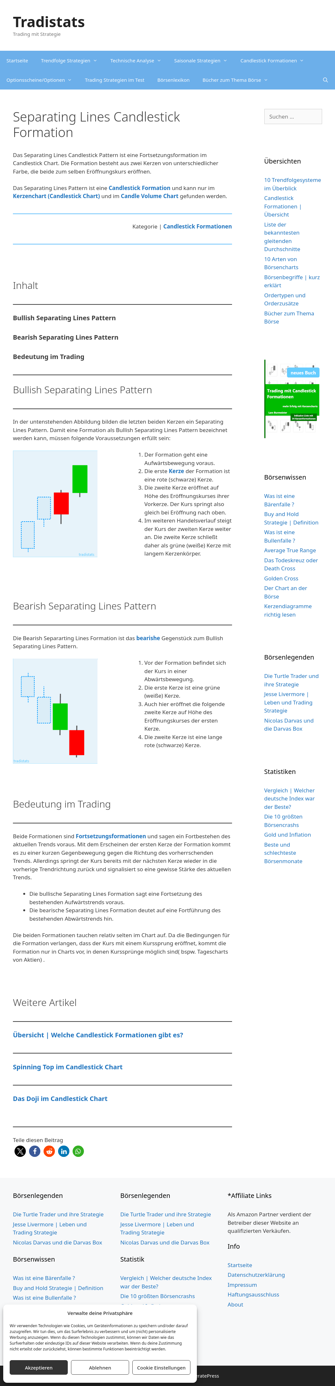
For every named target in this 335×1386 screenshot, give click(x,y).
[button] (20, 1151)
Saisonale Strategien (204, 60)
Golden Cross (281, 578)
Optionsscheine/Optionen (42, 80)
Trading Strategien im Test (114, 80)
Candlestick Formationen (275, 60)
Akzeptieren (39, 1367)
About (235, 1304)
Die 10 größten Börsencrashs (157, 1296)
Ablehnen (100, 1367)
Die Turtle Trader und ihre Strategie (58, 1214)
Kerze (176, 471)
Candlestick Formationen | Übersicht (283, 206)
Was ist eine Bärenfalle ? (44, 1278)
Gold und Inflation (287, 834)
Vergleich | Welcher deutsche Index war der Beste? (289, 798)
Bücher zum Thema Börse (239, 80)
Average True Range (290, 550)
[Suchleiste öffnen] (325, 80)
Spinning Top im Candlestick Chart (68, 1067)
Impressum (242, 1284)
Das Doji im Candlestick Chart (60, 1098)
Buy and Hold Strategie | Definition (58, 1288)
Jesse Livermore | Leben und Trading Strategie (288, 702)
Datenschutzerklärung (256, 1274)
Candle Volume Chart (149, 196)
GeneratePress (202, 1375)
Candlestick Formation (139, 188)
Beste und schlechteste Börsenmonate (283, 853)
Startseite (17, 60)
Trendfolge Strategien (72, 60)
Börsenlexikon (173, 80)
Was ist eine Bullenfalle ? (44, 1297)
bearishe (148, 638)
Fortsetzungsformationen (111, 836)
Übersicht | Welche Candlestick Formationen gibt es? (98, 1035)
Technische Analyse (139, 60)
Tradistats (49, 21)
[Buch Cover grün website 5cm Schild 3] (293, 436)
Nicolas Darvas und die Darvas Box (57, 1242)
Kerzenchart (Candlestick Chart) (56, 196)
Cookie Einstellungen (161, 1367)
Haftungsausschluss (253, 1294)
